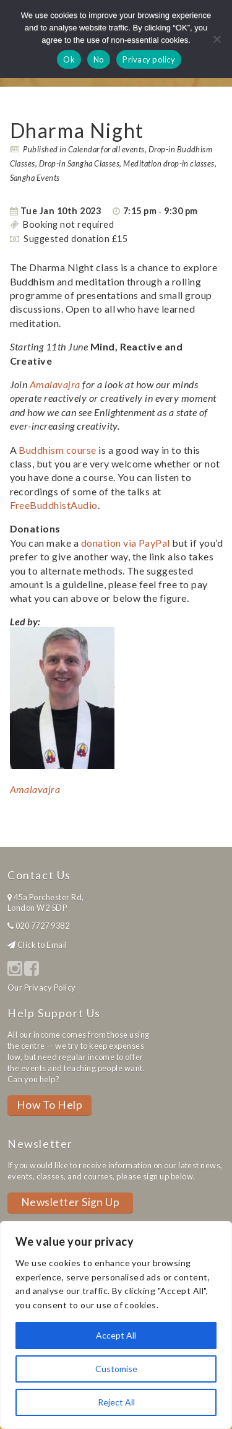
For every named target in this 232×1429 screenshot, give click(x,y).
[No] (216, 39)
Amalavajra (55, 384)
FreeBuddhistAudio (54, 505)
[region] (116, 1325)
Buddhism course (57, 450)
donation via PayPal (125, 543)
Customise (116, 1368)
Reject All (116, 1402)
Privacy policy (148, 59)
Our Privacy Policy (41, 987)
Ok (69, 59)
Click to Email (42, 945)
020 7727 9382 (42, 926)
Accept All (116, 1335)
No (99, 59)
